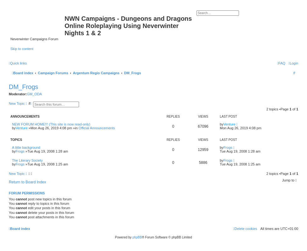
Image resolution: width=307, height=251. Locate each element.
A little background (26, 147)
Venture (22, 128)
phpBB (137, 237)
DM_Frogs (23, 86)
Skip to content (21, 49)
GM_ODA (34, 94)
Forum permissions (27, 193)
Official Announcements (97, 128)
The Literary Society (27, 160)
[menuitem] (293, 63)
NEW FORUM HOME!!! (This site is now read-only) (51, 124)
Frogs (20, 151)
